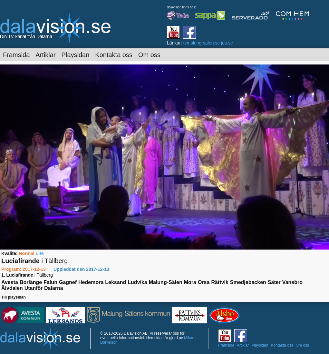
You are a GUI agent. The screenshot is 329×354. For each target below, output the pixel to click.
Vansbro (292, 282)
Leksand (115, 282)
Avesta (9, 282)
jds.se (227, 42)
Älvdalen (12, 288)
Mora (190, 282)
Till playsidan (13, 297)
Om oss (149, 54)
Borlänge (31, 282)
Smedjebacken (248, 282)
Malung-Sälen (165, 282)
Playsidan (76, 54)
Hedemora (90, 282)
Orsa (203, 282)
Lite (40, 253)
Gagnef (68, 282)
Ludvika (137, 282)
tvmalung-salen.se (201, 42)
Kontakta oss (113, 54)
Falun (50, 282)
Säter (274, 282)
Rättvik (219, 282)
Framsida (16, 54)
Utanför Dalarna (43, 288)
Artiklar (45, 54)
